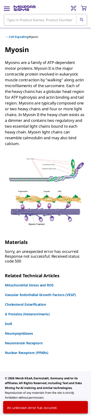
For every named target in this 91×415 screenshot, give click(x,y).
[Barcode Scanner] (73, 8)
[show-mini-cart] (83, 8)
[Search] (81, 20)
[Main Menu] (7, 8)
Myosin (33, 37)
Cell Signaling (19, 37)
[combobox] (45, 20)
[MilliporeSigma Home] (25, 8)
